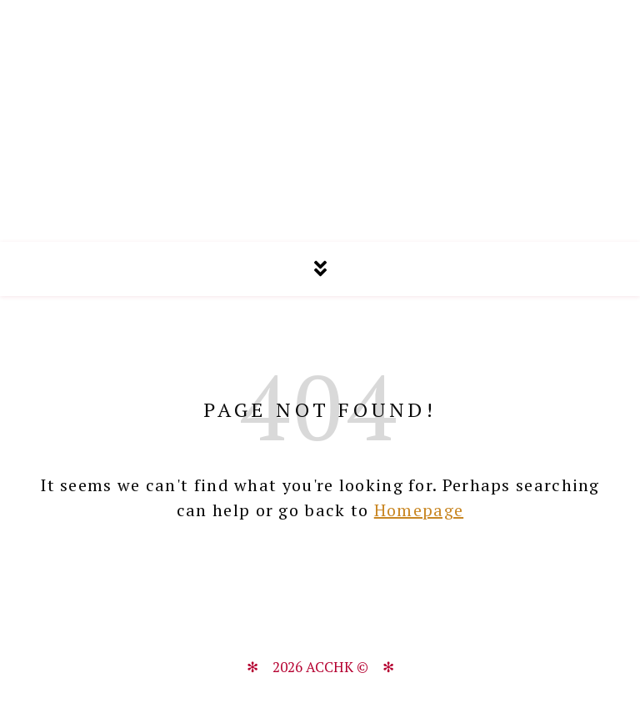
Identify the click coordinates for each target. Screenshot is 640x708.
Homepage (418, 510)
